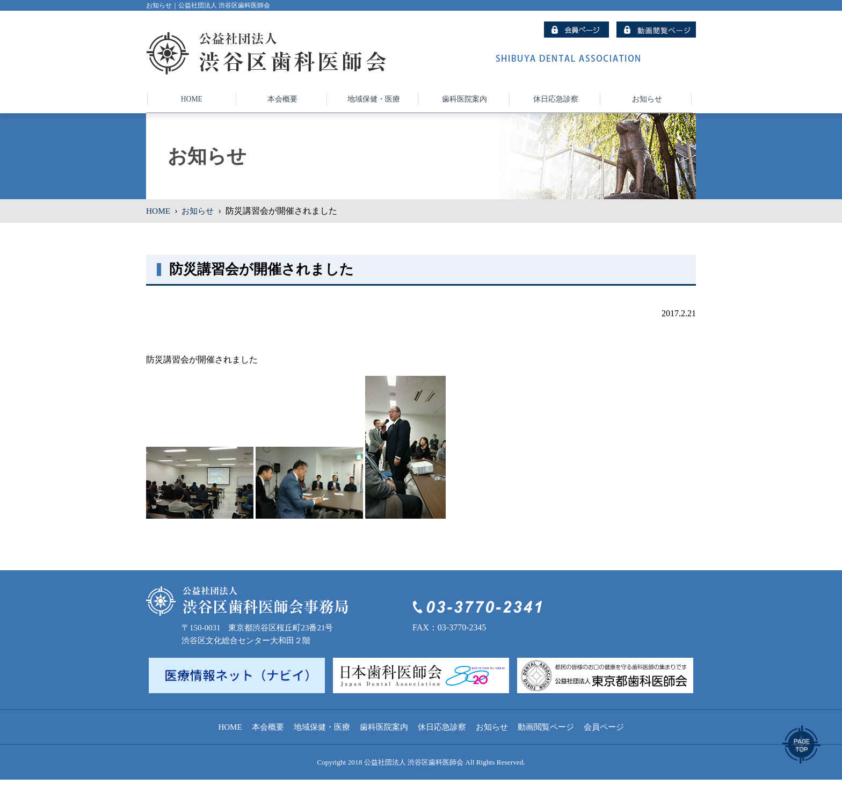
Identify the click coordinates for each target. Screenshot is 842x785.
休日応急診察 (442, 732)
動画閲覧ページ (546, 732)
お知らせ (200, 215)
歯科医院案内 (384, 732)
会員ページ (604, 732)
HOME (158, 215)
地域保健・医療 (322, 732)
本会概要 (268, 732)
